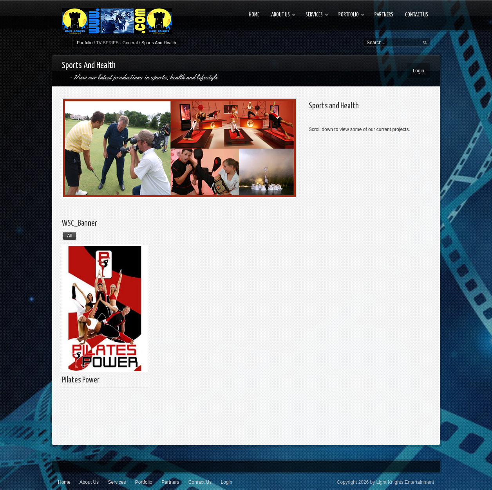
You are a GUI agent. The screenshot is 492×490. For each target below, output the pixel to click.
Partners (170, 482)
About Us (89, 482)
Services (117, 482)
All (69, 236)
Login (418, 71)
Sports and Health (334, 106)
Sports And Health (158, 42)
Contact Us (200, 482)
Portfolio (84, 42)
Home (64, 482)
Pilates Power (80, 380)
